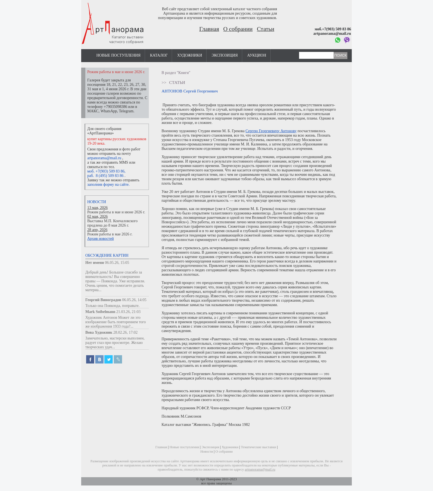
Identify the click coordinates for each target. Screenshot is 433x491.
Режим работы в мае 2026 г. (109, 234)
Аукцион (256, 55)
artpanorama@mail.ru (104, 158)
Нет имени (94, 263)
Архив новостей (100, 239)
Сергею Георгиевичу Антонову (271, 131)
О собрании (238, 29)
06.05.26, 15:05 (117, 263)
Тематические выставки (258, 447)
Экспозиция (224, 55)
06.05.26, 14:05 (134, 300)
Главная (209, 29)
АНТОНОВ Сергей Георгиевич (190, 91)
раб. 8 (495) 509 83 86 (105, 176)
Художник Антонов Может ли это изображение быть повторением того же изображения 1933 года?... (115, 321)
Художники (189, 55)
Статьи (265, 29)
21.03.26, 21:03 (128, 312)
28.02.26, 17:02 (125, 332)
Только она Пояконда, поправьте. (112, 306)
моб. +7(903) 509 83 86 (106, 171)
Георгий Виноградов (103, 300)
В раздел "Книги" (176, 73)
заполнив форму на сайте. (108, 184)
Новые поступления (118, 55)
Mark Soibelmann (100, 312)
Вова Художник (98, 332)
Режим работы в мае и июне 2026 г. (116, 212)
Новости (96, 202)
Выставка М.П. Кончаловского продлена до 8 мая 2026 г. (112, 223)
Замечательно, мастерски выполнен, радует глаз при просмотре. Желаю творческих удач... (115, 342)
